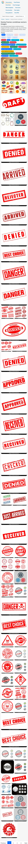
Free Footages (16, 5)
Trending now (10, 34)
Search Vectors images (7, 16)
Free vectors (9, 2)
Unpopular (15, 37)
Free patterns (9, 12)
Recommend (22, 34)
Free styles (17, 10)
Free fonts (8, 5)
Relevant (4, 37)
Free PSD (16, 12)
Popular (9, 37)
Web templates (9, 7)
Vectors (7, 19)
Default (3, 34)
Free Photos (17, 2)
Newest (16, 34)
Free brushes (9, 10)
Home (2, 19)
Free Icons (17, 7)
